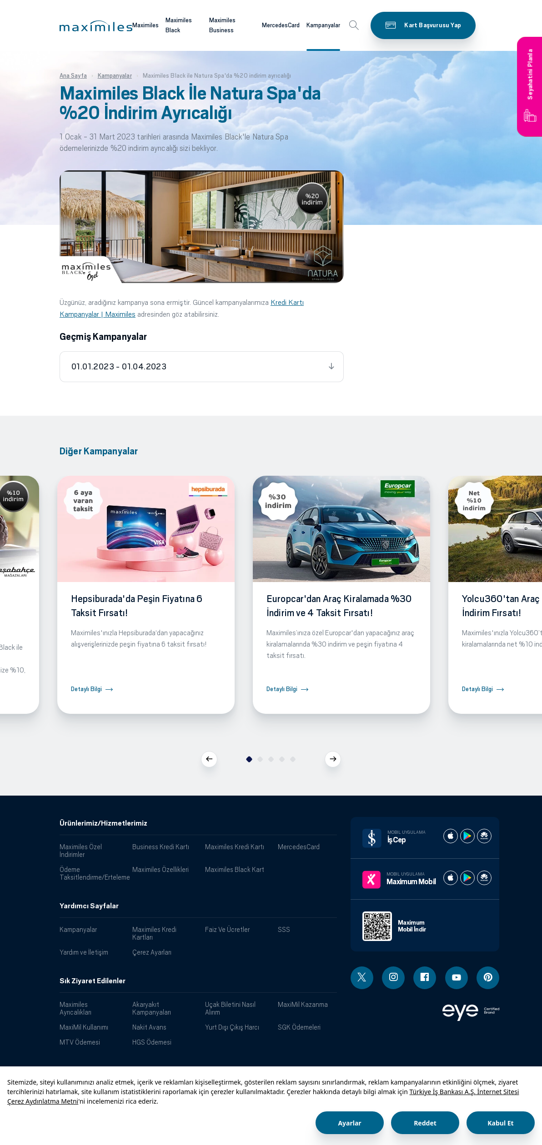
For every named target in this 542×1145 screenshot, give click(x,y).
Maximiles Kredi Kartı (234, 847)
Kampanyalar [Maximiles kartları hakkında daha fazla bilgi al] (323, 25)
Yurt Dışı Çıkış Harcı (232, 1027)
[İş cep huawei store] (484, 836)
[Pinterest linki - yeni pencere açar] (488, 977)
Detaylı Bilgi (86, 689)
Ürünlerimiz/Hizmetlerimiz (103, 823)
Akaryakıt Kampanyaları (151, 1008)
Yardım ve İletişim (84, 952)
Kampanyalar (78, 929)
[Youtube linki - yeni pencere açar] (456, 977)
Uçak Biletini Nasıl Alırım (230, 1008)
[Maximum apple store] (450, 878)
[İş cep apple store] (450, 836)
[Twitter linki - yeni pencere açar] (362, 977)
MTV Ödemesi (80, 1042)
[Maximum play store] (467, 878)
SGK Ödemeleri (299, 1027)
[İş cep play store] (467, 836)
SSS (284, 929)
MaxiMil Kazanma (303, 1004)
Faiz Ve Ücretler (227, 929)
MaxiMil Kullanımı (84, 1027)
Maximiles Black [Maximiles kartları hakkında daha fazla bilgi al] (179, 25)
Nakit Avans (149, 1027)
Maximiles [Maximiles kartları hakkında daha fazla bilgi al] (145, 25)
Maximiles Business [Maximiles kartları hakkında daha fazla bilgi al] (222, 25)
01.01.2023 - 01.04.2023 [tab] (118, 366)
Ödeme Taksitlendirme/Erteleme (92, 873)
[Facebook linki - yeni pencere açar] (424, 977)
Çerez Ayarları (151, 952)
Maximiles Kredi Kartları (154, 933)
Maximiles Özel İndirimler (81, 850)
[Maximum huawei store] (484, 878)
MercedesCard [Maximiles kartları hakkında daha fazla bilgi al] (281, 25)
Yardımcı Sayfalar (89, 906)
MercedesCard (299, 847)
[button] (96, 25)
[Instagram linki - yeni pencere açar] (393, 977)
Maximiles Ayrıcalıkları (75, 1008)
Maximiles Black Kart (234, 869)
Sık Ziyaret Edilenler (92, 981)
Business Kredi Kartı (160, 847)
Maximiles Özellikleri (160, 869)
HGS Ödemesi (151, 1042)
